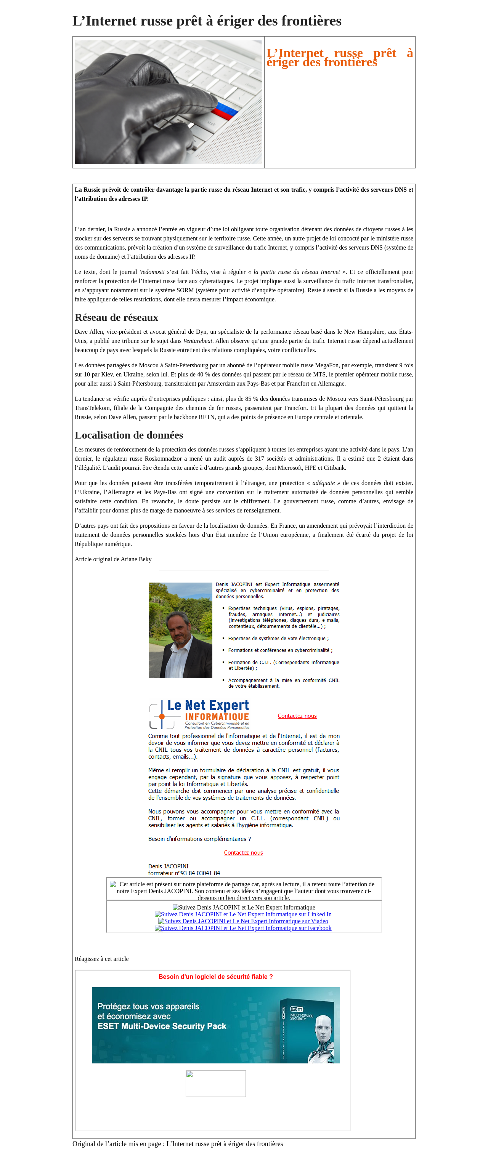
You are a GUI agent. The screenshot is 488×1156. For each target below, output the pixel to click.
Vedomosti (152, 272)
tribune (130, 341)
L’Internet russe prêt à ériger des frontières (224, 1144)
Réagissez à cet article (102, 959)
